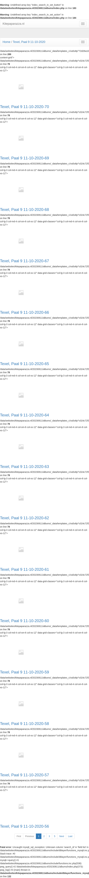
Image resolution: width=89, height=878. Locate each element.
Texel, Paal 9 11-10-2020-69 (24, 158)
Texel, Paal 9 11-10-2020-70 (24, 107)
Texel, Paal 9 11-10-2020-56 (24, 826)
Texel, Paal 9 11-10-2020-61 (24, 569)
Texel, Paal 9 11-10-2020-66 (24, 312)
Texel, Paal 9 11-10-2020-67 (24, 261)
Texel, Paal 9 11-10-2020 (29, 42)
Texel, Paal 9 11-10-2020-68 (24, 209)
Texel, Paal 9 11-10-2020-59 (24, 672)
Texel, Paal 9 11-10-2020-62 (24, 518)
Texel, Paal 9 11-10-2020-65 (24, 364)
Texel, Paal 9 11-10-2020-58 (24, 724)
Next (61, 836)
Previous (29, 836)
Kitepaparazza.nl (13, 23)
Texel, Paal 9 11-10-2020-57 (24, 775)
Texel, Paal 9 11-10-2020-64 (24, 415)
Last (70, 836)
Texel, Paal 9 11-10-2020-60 (24, 621)
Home (6, 42)
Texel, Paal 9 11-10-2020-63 (24, 467)
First (19, 836)
